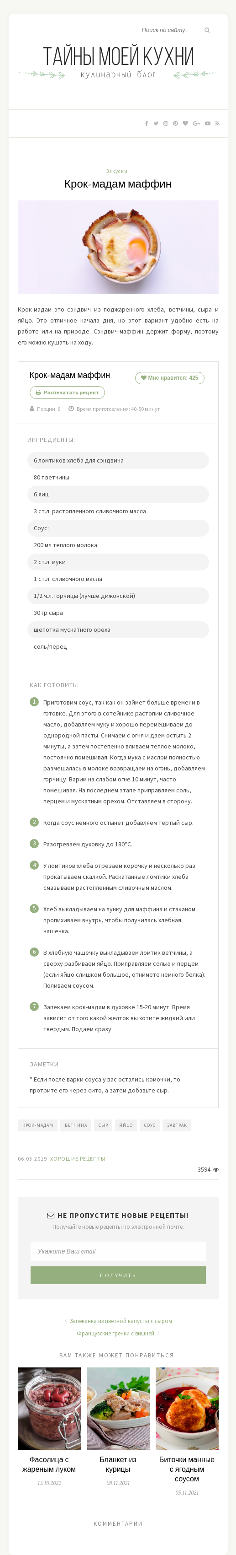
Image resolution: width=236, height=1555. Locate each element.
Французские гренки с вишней (118, 1333)
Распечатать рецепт (67, 392)
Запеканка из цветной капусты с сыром (118, 1321)
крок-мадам (37, 1125)
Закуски (117, 171)
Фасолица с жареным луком (49, 1464)
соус (150, 1125)
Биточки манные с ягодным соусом (187, 1469)
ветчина (76, 1125)
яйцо (126, 1125)
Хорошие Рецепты (77, 1158)
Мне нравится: (169, 378)
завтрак (177, 1125)
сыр (103, 1125)
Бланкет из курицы (118, 1464)
